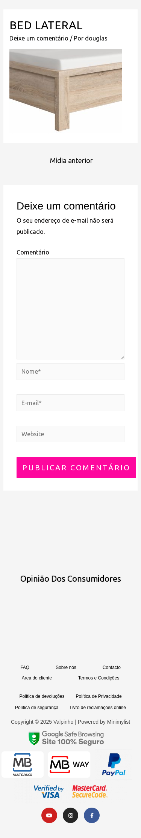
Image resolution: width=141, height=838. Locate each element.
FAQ (24, 667)
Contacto (112, 667)
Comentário (33, 252)
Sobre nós (66, 667)
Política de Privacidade (99, 696)
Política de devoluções (41, 696)
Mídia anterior (71, 160)
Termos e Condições (98, 678)
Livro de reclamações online (98, 707)
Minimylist (118, 722)
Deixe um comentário (38, 38)
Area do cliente (37, 678)
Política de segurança (36, 707)
